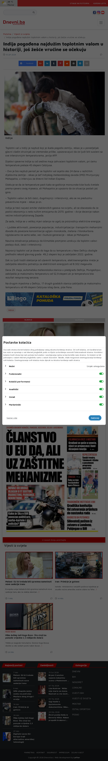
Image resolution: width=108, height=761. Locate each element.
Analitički (13, 389)
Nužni (12, 366)
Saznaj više (12, 418)
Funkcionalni (15, 374)
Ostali (12, 397)
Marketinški (15, 404)
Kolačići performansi (19, 381)
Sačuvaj (95, 418)
